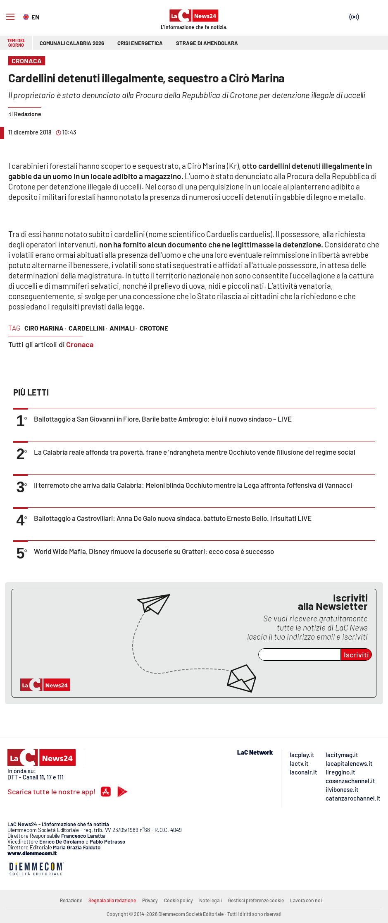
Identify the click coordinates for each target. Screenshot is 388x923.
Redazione (71, 900)
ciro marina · (45, 328)
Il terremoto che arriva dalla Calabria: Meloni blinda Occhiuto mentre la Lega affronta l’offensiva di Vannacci (193, 485)
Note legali (210, 900)
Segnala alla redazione (112, 900)
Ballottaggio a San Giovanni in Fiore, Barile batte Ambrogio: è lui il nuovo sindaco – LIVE (163, 419)
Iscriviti (356, 654)
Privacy (150, 900)
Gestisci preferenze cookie (256, 900)
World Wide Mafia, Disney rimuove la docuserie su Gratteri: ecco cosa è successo (154, 551)
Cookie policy (178, 900)
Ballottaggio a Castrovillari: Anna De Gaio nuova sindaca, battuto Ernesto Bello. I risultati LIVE (173, 518)
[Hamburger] (10, 17)
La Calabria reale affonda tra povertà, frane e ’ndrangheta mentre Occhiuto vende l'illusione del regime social (194, 452)
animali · (123, 328)
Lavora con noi (306, 900)
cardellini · (88, 328)
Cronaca (79, 344)
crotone (154, 328)
